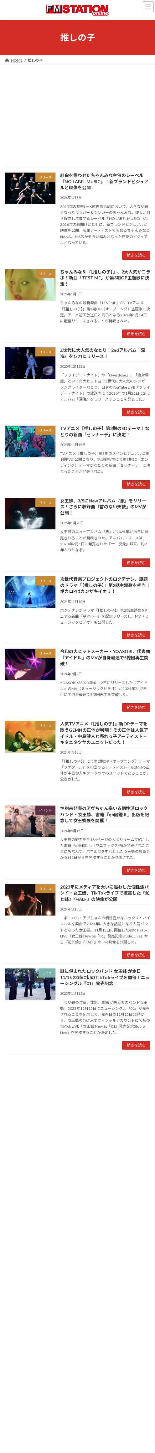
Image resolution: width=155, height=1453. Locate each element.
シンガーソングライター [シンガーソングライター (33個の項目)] (71, 1127)
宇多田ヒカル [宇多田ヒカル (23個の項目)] (15, 1145)
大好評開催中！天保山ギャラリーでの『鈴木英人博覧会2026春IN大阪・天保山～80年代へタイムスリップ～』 (105, 1306)
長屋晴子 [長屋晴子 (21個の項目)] (106, 1145)
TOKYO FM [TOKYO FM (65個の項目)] (131, 1103)
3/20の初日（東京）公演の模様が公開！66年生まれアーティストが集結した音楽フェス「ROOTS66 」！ (104, 1388)
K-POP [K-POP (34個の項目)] (93, 1095)
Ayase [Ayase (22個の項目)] (50, 1087)
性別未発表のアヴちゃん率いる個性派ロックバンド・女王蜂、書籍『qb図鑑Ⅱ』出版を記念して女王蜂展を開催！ (104, 814)
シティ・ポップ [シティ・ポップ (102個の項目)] (25, 1126)
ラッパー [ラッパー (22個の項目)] (59, 1137)
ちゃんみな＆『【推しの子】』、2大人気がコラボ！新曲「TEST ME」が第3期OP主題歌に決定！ (105, 278)
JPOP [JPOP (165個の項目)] (76, 1095)
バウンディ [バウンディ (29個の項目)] (15, 1137)
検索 (126, 1069)
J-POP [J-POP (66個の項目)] (40, 1095)
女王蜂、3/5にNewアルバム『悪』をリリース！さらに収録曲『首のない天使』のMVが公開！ (103, 507)
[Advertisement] (77, 112)
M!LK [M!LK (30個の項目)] (125, 1095)
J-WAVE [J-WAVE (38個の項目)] (57, 1095)
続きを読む (136, 255)
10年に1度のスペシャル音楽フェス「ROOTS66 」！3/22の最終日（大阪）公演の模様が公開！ (104, 1347)
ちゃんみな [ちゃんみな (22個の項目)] (97, 1111)
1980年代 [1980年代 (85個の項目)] (30, 1086)
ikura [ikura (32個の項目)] (25, 1095)
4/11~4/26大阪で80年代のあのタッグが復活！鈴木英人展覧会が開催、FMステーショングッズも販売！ (105, 1429)
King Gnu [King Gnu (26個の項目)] (110, 1095)
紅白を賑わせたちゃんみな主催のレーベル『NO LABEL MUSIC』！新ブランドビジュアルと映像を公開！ (104, 181)
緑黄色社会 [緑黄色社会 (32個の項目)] (87, 1144)
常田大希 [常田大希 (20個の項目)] (35, 1145)
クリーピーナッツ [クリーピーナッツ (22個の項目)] (97, 1119)
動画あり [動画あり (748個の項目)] (105, 1135)
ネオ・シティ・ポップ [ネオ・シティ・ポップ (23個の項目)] (113, 1127)
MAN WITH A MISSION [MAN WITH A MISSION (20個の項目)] (22, 1103)
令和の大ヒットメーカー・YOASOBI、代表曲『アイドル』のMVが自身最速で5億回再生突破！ (105, 657)
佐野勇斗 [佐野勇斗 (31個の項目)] (77, 1136)
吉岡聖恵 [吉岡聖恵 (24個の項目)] (133, 1137)
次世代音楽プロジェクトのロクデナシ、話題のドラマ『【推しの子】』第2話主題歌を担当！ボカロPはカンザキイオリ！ (105, 585)
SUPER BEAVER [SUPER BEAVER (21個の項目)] (67, 1103)
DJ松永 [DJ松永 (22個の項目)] (137, 1087)
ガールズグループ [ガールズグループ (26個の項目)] (124, 1111)
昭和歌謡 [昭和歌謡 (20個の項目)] (67, 1145)
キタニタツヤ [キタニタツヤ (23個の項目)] (50, 1119)
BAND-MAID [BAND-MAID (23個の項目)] (68, 1087)
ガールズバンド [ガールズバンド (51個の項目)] (21, 1118)
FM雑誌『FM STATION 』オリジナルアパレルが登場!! (69, 1258)
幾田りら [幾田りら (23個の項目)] (51, 1145)
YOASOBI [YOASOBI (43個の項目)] (32, 1110)
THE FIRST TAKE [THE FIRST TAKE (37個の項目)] (98, 1103)
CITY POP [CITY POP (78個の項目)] (93, 1086)
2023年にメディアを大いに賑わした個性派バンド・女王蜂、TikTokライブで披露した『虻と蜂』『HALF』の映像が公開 (105, 893)
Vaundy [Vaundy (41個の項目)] (12, 1110)
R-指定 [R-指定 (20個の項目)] (47, 1103)
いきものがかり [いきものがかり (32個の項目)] (72, 1110)
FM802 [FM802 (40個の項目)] (11, 1095)
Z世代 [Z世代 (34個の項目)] (50, 1110)
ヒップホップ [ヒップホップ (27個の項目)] (38, 1137)
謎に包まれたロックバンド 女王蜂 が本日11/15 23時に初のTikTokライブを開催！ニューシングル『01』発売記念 (105, 977)
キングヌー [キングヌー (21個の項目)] (72, 1119)
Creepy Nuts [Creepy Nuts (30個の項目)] (119, 1087)
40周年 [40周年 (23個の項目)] (10, 1087)
